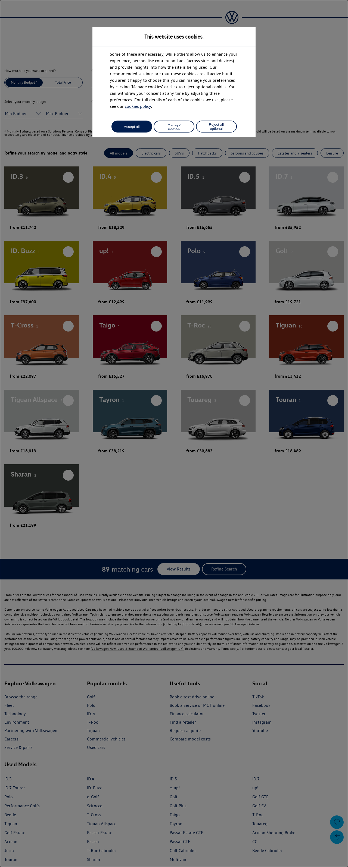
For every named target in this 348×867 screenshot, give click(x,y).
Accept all (132, 127)
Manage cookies (174, 126)
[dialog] (174, 433)
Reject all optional (216, 126)
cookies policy (138, 106)
